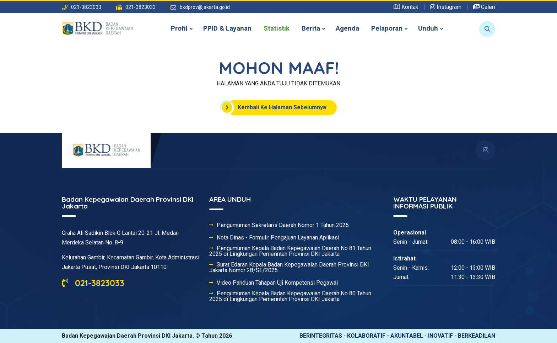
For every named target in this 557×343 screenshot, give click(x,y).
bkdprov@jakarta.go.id (205, 7)
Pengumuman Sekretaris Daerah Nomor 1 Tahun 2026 (283, 225)
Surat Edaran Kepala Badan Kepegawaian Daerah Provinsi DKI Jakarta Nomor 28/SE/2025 (289, 267)
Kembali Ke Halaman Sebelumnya (276, 107)
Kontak (406, 7)
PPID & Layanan (227, 28)
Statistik (277, 28)
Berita (311, 28)
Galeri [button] (484, 7)
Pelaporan (386, 28)
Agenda (347, 28)
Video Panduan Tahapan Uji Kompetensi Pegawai (277, 283)
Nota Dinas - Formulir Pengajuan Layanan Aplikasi (278, 238)
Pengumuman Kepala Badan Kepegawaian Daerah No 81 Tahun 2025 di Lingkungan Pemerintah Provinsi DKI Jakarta (290, 251)
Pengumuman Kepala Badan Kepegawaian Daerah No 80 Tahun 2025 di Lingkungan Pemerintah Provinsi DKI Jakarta (290, 296)
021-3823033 (93, 283)
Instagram (445, 7)
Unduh (428, 28)
